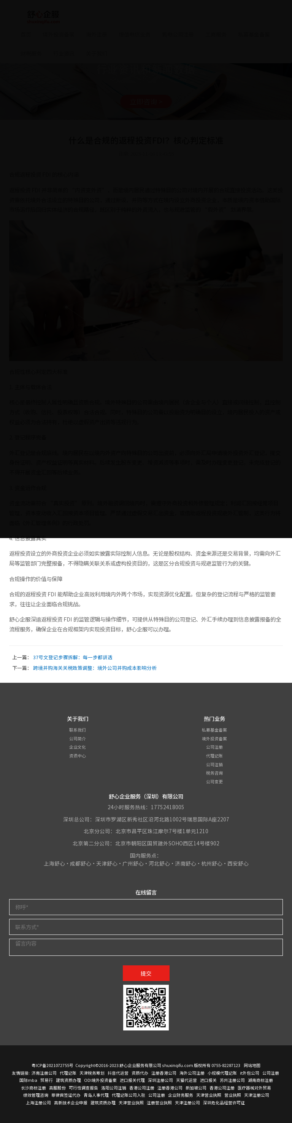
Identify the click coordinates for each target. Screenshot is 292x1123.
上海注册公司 (38, 1102)
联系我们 (77, 730)
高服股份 (57, 1088)
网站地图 (252, 1065)
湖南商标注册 (260, 1080)
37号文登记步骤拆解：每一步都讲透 (73, 657)
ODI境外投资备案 (100, 1080)
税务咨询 (214, 773)
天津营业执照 (208, 1095)
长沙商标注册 (33, 1088)
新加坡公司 (196, 1088)
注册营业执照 (159, 1102)
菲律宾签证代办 (66, 1095)
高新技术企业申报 (70, 1102)
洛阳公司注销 (113, 1088)
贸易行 (46, 1080)
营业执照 (232, 1095)
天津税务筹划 (92, 1073)
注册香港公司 (163, 1073)
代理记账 (214, 755)
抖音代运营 (118, 1073)
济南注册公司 (44, 1073)
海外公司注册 (192, 1073)
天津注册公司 (256, 1095)
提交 (146, 973)
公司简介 (77, 738)
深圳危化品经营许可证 (224, 1102)
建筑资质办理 (68, 1080)
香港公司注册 (141, 1088)
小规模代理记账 (222, 1073)
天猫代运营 (186, 1080)
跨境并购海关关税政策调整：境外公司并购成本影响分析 (95, 667)
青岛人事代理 (96, 1095)
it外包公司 (249, 1073)
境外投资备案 (214, 738)
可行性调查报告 (83, 1088)
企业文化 (77, 747)
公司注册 (214, 747)
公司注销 (214, 764)
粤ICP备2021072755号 (52, 1065)
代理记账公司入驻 (128, 1095)
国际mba (28, 1080)
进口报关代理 (132, 1080)
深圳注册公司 (160, 1080)
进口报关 (208, 1080)
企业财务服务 (180, 1095)
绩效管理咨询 (35, 1095)
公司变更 (214, 781)
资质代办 (140, 1073)
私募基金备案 (214, 730)
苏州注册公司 (232, 1080)
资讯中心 (77, 755)
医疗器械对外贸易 (254, 1088)
